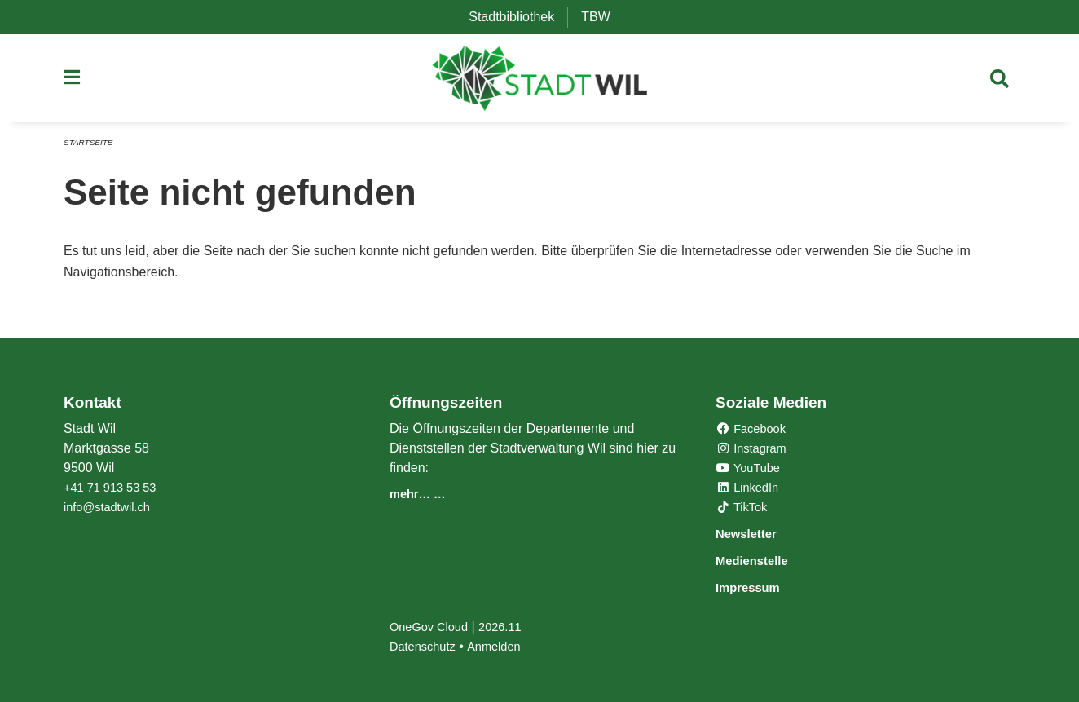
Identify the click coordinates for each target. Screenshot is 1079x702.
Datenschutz (426, 646)
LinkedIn (750, 490)
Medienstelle (762, 561)
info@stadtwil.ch (111, 509)
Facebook (754, 431)
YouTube (751, 470)
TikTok (744, 509)
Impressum (757, 587)
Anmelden (502, 646)
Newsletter (755, 535)
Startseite (91, 148)
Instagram (755, 450)
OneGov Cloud (433, 627)
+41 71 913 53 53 (114, 490)
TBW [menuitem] (602, 17)
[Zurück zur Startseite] (539, 81)
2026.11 (510, 627)
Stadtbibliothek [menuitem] (518, 17)
